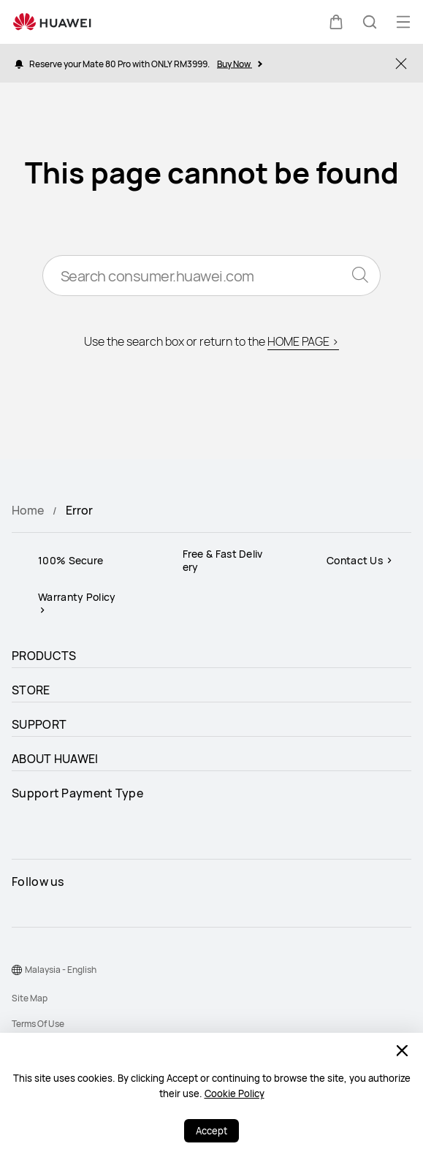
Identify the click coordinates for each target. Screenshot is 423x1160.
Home (28, 510)
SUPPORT (39, 724)
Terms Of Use (38, 1023)
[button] (336, 22)
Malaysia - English (60, 969)
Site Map (29, 998)
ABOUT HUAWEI (55, 758)
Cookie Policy (234, 1093)
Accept (211, 1130)
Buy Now (239, 63)
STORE (31, 690)
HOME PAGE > (303, 341)
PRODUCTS (44, 655)
